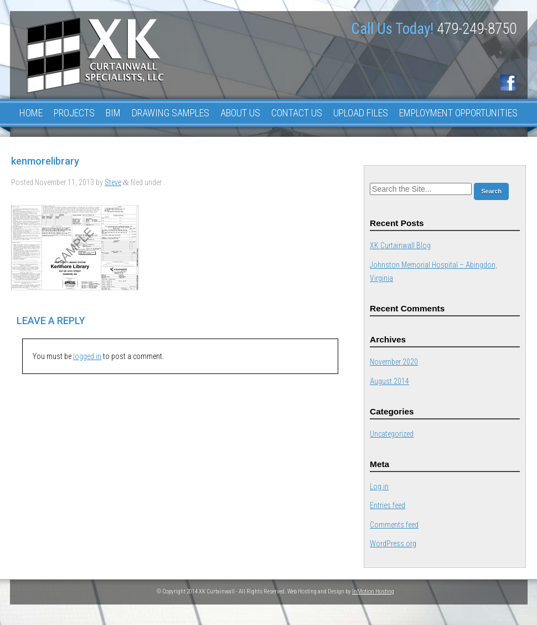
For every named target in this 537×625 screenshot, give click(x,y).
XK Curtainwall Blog (400, 245)
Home (31, 113)
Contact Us (296, 113)
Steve (113, 182)
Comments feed (394, 524)
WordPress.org (393, 543)
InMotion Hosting (373, 591)
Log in (379, 486)
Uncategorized (392, 433)
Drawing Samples (170, 113)
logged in (87, 356)
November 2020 (394, 361)
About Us (240, 113)
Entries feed (387, 505)
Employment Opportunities (458, 113)
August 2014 (389, 381)
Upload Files (360, 113)
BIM (113, 113)
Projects (74, 113)
